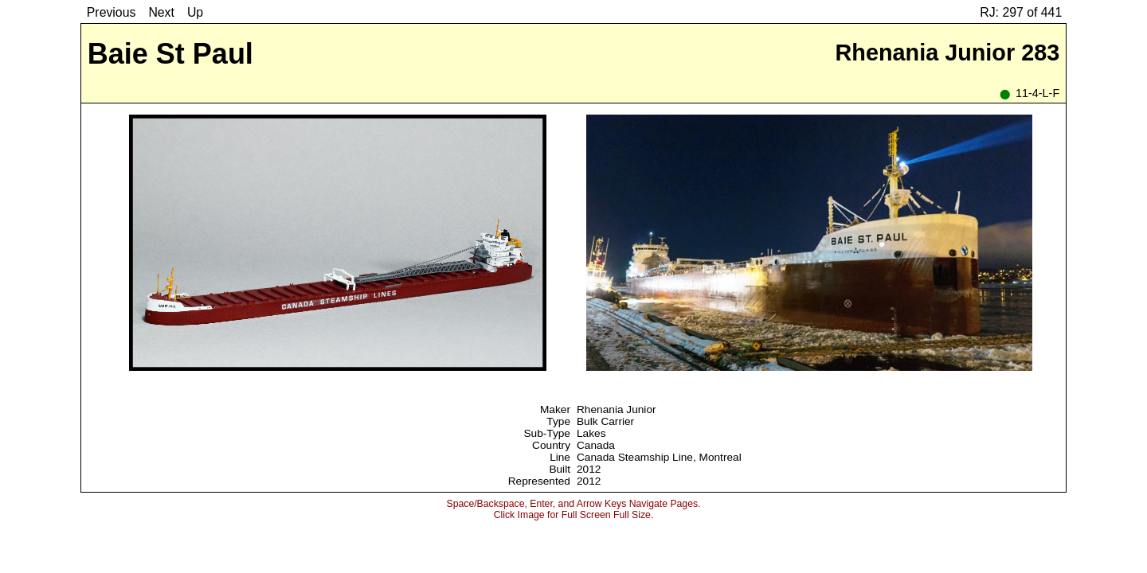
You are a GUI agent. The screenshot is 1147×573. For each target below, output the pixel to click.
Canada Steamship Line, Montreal (659, 457)
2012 (589, 469)
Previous (111, 12)
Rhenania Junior (616, 409)
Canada (596, 445)
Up (195, 12)
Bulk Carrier (605, 421)
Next (161, 12)
